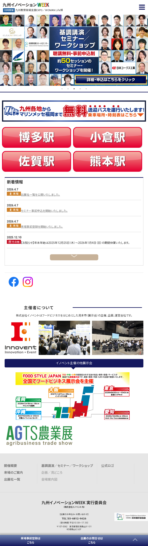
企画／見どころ (51, 473)
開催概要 (10, 466)
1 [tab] (62, 89)
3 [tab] (74, 89)
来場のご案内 (13, 473)
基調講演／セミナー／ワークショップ (67, 466)
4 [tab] (80, 89)
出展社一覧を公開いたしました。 (40, 194)
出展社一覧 (12, 479)
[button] (142, 7)
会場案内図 (49, 479)
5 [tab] (86, 89)
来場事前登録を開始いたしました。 (42, 226)
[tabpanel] (74, 50)
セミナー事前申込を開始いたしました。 (44, 210)
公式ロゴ (107, 466)
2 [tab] (68, 89)
